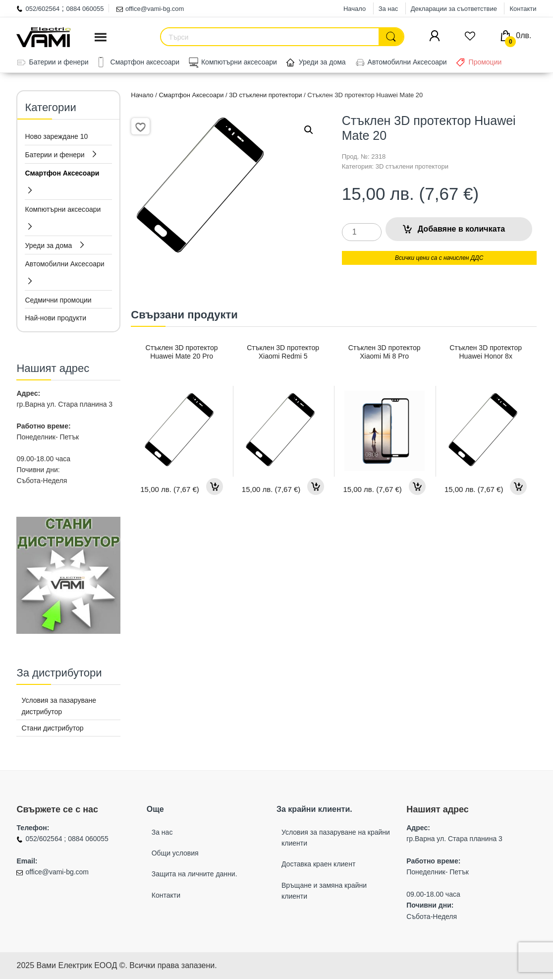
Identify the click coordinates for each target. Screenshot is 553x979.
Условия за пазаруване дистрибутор (58, 705)
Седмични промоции (58, 300)
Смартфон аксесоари (145, 62)
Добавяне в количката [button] (214, 486)
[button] (309, 130)
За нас (388, 8)
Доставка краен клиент (318, 864)
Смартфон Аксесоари (191, 95)
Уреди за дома (322, 62)
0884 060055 (85, 8)
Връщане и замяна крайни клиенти (324, 890)
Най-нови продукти (55, 318)
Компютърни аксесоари (239, 62)
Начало (354, 8)
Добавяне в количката (461, 229)
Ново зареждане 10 (56, 136)
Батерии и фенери (58, 62)
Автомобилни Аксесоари (407, 62)
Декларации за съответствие (454, 8)
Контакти (522, 8)
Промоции (485, 62)
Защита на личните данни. (194, 874)
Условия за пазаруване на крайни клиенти (335, 837)
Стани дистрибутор (52, 728)
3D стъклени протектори (265, 95)
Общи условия (175, 853)
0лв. (518, 35)
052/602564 (42, 8)
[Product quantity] (362, 232)
